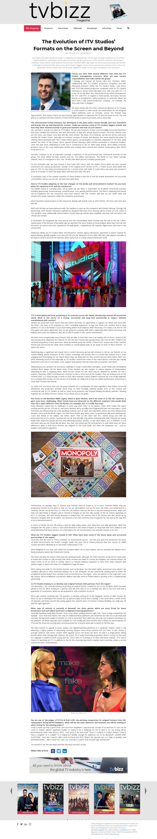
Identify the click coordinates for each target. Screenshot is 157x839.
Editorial (77, 28)
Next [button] (145, 788)
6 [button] (86, 819)
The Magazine (32, 28)
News (119, 28)
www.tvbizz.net (114, 834)
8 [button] (93, 819)
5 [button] (82, 819)
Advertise (106, 28)
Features (48, 28)
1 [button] (67, 819)
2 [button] (71, 819)
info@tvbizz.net (125, 830)
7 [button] (89, 819)
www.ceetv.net (95, 834)
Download (92, 28)
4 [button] (78, 819)
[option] (27, 799)
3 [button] (75, 819)
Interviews (63, 28)
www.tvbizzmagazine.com (99, 830)
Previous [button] (11, 788)
